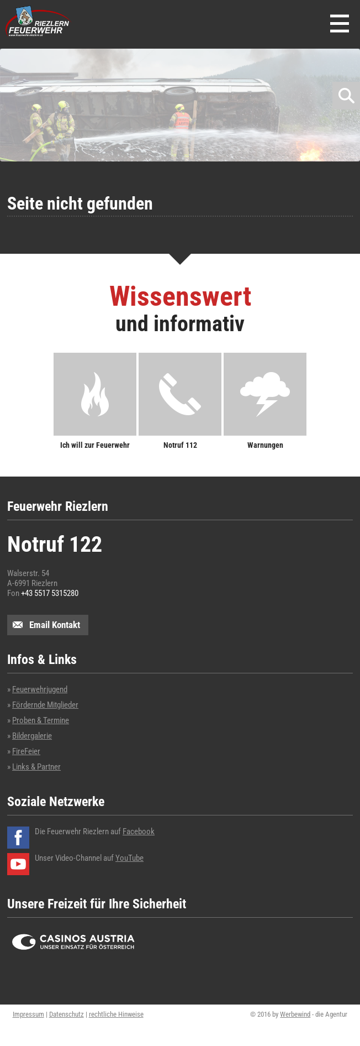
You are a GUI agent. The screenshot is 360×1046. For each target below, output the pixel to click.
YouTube (129, 858)
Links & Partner (36, 767)
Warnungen (265, 445)
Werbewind (295, 1014)
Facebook (139, 831)
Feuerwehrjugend (39, 689)
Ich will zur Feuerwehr (95, 445)
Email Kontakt (54, 624)
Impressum (28, 1014)
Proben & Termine (40, 720)
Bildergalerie (32, 736)
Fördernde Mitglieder (45, 705)
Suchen (346, 95)
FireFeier (26, 751)
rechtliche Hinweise (116, 1014)
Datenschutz (66, 1014)
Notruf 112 (180, 445)
